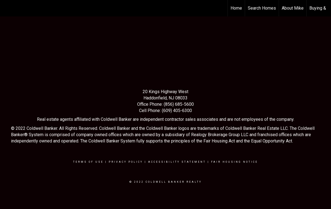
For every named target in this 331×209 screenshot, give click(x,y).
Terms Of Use (88, 162)
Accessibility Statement (177, 162)
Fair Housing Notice (234, 162)
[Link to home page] (7, 8)
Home (236, 8)
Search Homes (262, 8)
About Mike (293, 8)
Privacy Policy (126, 162)
